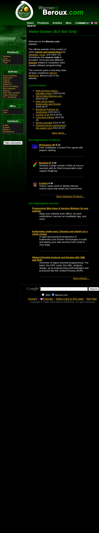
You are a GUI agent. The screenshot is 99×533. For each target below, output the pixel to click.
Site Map (91, 298)
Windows (33, 54)
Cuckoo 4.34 (42, 114)
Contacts (13, 121)
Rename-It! (45, 162)
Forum (5, 110)
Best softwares (9, 88)
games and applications (48, 52)
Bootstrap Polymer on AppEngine (47, 110)
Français (46, 298)
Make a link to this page (70, 298)
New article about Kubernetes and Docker (48, 102)
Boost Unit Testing (10, 86)
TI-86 (5, 63)
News (30, 22)
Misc (69, 22)
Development (8, 132)
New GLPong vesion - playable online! (47, 92)
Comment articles (45, 117)
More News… (59, 133)
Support (6, 127)
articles (33, 62)
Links (5, 112)
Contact (32, 298)
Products (43, 22)
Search (31, 25)
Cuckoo (43, 183)
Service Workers (10, 76)
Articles (57, 22)
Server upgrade (44, 122)
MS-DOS (7, 61)
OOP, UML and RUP (11, 93)
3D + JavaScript (9, 97)
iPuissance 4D (47, 145)
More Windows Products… (70, 196)
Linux (42, 54)
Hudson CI (7, 84)
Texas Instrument (10, 95)
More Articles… (81, 278)
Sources (6, 91)
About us (6, 129)
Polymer (6, 80)
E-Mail (5, 125)
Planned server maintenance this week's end (51, 126)
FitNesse (6, 82)
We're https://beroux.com (49, 96)
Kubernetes (8, 78)
